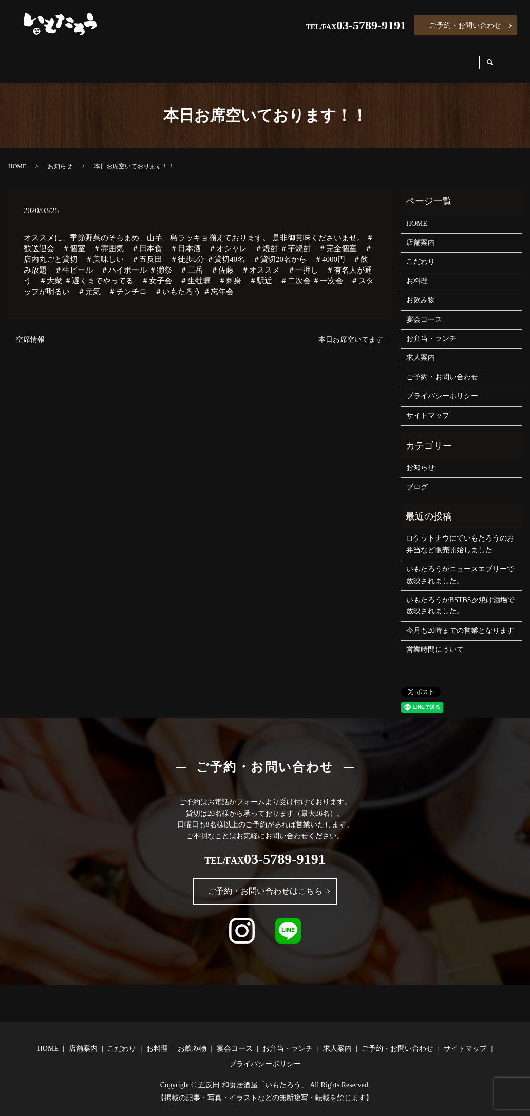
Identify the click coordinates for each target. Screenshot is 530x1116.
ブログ (417, 477)
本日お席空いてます (350, 330)
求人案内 (455, 57)
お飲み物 (256, 57)
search (499, 58)
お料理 (205, 57)
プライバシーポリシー (442, 386)
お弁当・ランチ (388, 57)
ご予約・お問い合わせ (465, 25)
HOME (47, 57)
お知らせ (60, 156)
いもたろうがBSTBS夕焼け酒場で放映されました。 (460, 595)
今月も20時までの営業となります (460, 621)
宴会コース (316, 57)
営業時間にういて (435, 640)
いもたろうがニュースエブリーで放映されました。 (460, 564)
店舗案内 (98, 57)
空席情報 (30, 330)
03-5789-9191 (371, 25)
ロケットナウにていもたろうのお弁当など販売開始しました (460, 534)
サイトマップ (427, 405)
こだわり (154, 57)
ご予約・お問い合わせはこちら (265, 881)
